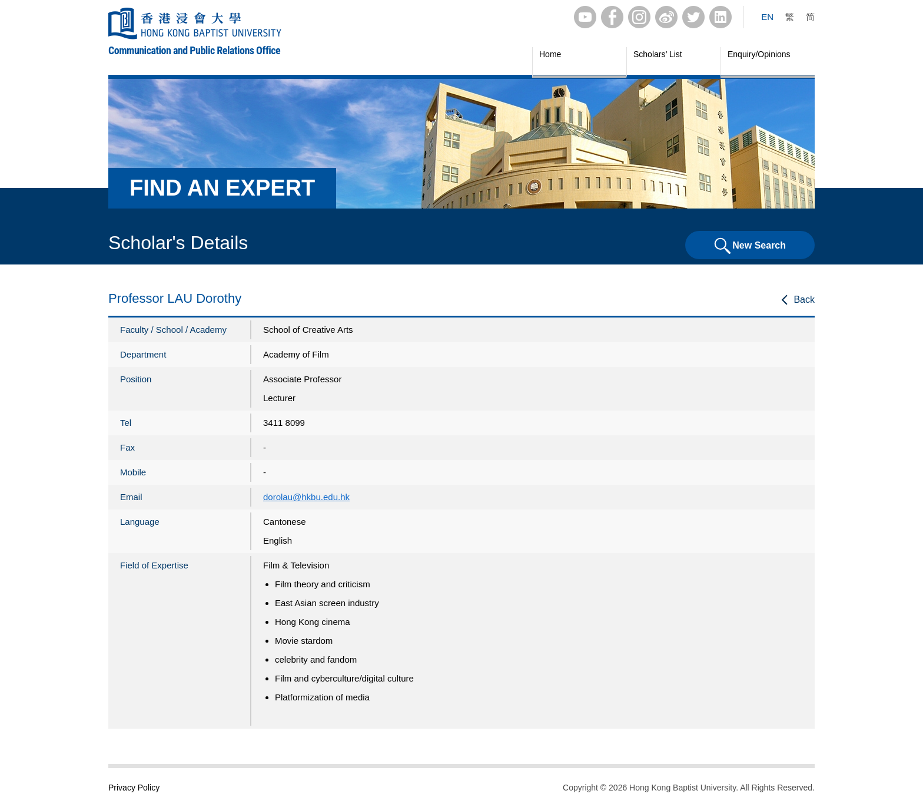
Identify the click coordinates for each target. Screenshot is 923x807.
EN (767, 17)
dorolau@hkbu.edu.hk (306, 497)
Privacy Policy (134, 787)
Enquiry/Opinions (759, 54)
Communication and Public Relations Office (194, 50)
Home (550, 54)
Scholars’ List (657, 54)
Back (804, 300)
